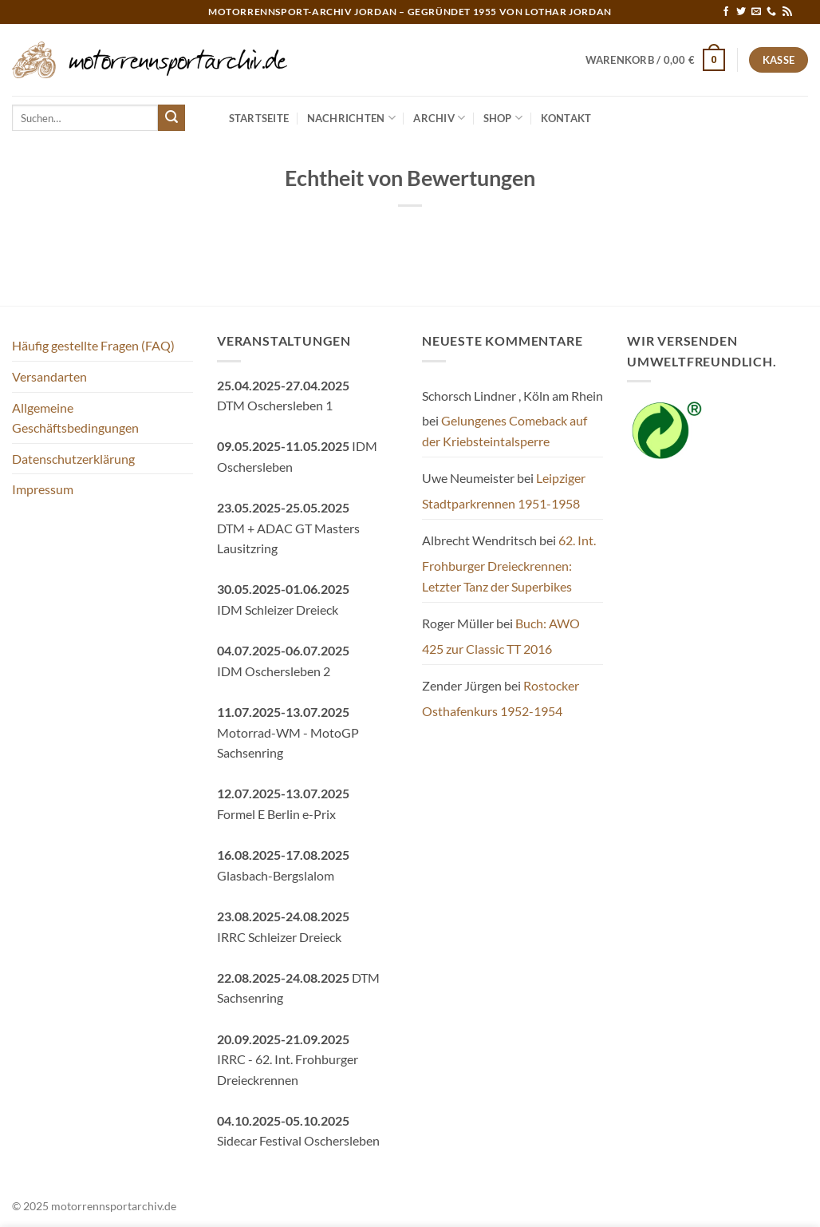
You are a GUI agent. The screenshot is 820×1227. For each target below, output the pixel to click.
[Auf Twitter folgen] (741, 12)
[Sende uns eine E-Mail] (756, 12)
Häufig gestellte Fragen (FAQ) (93, 345)
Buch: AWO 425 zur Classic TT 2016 (501, 635)
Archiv (439, 117)
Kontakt (566, 118)
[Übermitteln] (171, 118)
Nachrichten (351, 117)
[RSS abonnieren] (787, 12)
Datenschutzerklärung (73, 458)
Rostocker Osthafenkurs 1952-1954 (500, 698)
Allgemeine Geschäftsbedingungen (75, 418)
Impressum (42, 489)
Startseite (259, 118)
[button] (655, 60)
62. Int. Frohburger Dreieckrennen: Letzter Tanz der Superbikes (509, 562)
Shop (502, 117)
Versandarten (49, 376)
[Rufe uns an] (771, 12)
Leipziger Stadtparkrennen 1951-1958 (503, 490)
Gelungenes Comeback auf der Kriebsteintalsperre (504, 431)
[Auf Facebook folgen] (726, 12)
